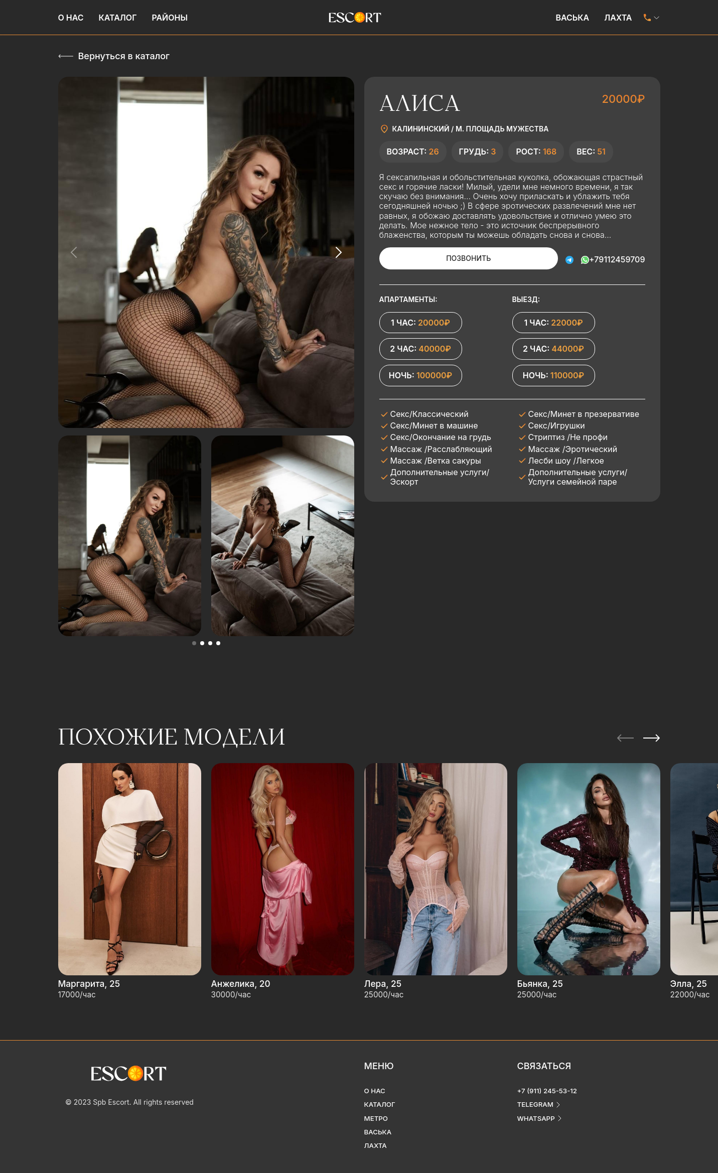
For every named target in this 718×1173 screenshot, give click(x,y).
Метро (376, 1109)
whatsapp (537, 1109)
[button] (194, 643)
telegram (536, 1095)
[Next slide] (338, 252)
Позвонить (454, 258)
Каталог (118, 18)
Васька (572, 18)
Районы (170, 18)
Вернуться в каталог (124, 56)
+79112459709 (617, 258)
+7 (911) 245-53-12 (549, 1081)
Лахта (618, 18)
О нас (71, 18)
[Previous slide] (74, 252)
